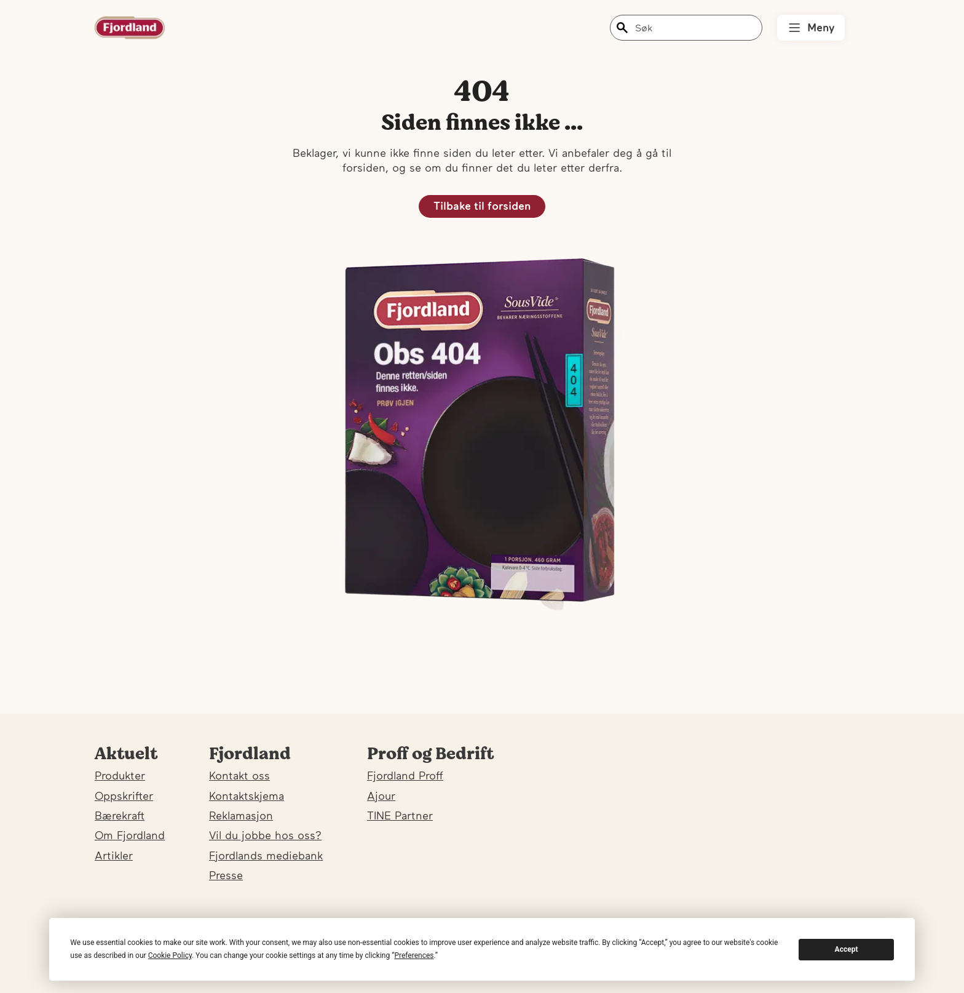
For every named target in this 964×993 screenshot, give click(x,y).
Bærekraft (119, 815)
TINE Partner (400, 815)
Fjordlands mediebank (266, 855)
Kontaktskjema (246, 796)
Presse (226, 875)
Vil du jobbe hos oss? (265, 835)
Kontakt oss (239, 775)
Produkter (120, 775)
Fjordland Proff (405, 775)
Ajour (381, 796)
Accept (846, 949)
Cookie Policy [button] (170, 955)
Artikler (114, 855)
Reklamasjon (241, 815)
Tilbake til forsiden (482, 206)
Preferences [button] (413, 955)
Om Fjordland (130, 835)
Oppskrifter (124, 796)
